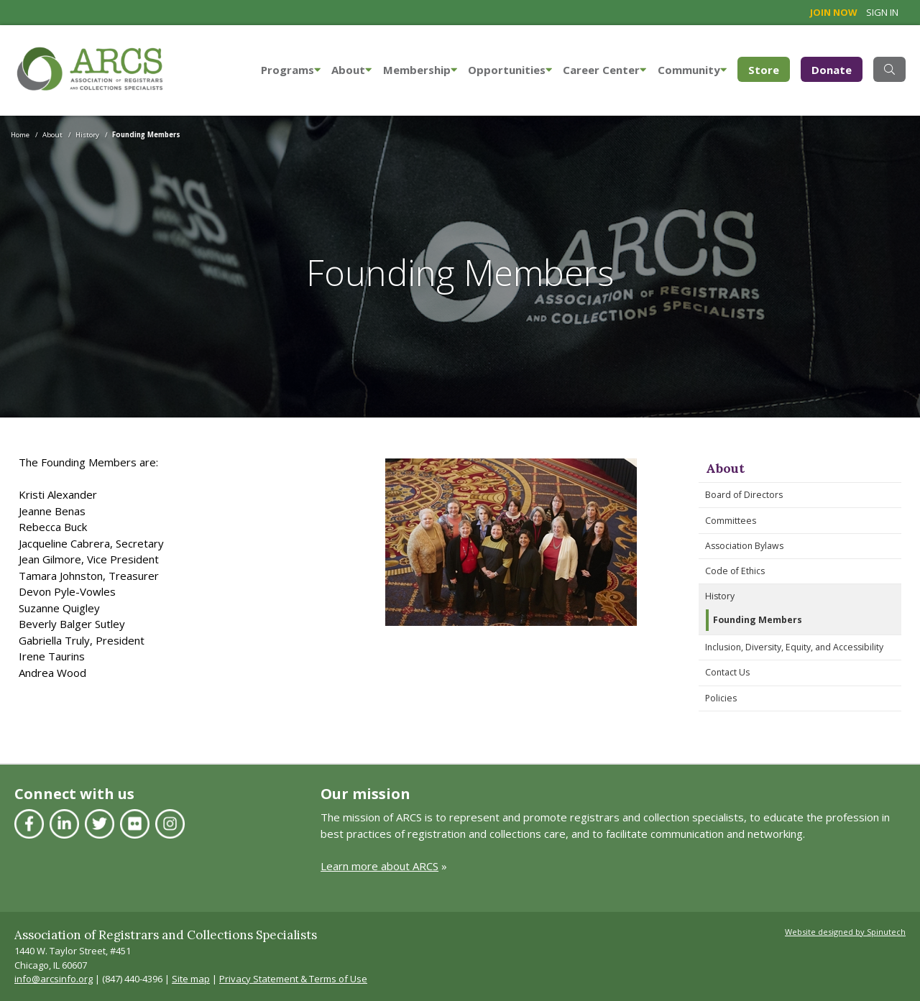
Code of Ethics (735, 571)
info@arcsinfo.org (53, 978)
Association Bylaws (744, 546)
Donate (831, 70)
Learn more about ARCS (379, 866)
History (720, 596)
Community (692, 70)
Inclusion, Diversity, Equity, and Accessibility (794, 647)
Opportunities (510, 70)
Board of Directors (744, 495)
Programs (291, 70)
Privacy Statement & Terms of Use (293, 978)
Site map (191, 978)
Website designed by (845, 931)
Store (769, 68)
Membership (420, 70)
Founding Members (757, 620)
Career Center (604, 70)
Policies (721, 698)
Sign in (882, 12)
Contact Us (727, 672)
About (351, 70)
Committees (730, 521)
